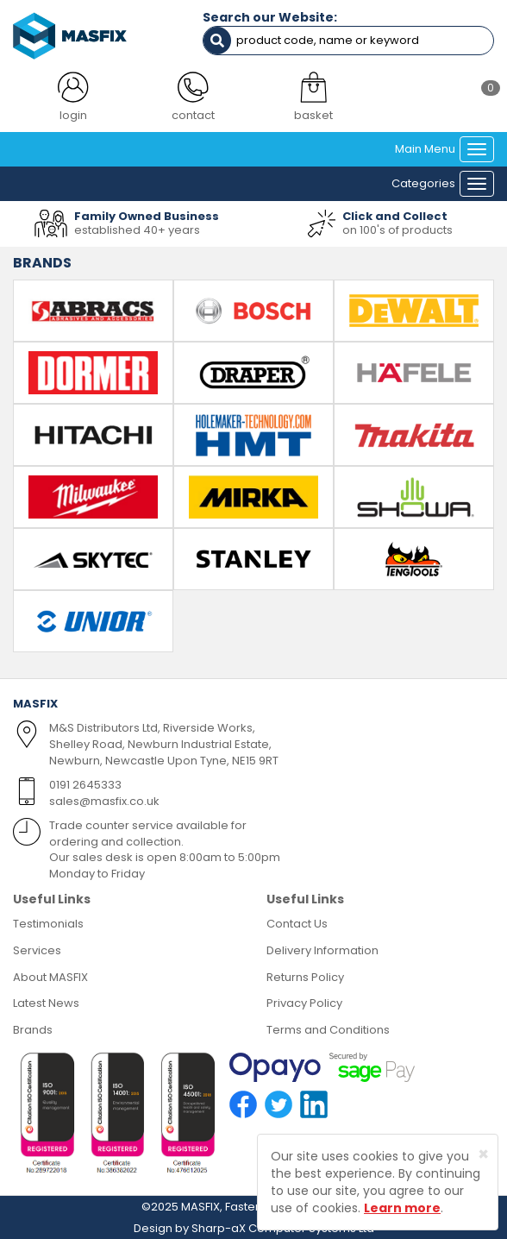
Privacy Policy (304, 1003)
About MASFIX (50, 977)
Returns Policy (305, 977)
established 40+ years (137, 230)
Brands (33, 1030)
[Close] (483, 1154)
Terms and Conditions (328, 1030)
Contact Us (297, 923)
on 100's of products (397, 230)
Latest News (46, 1003)
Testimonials (48, 923)
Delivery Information (322, 950)
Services (37, 950)
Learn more (402, 1208)
